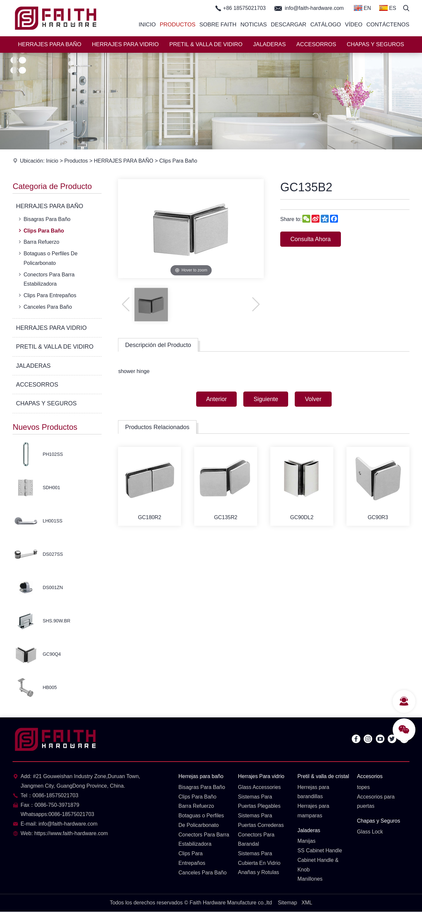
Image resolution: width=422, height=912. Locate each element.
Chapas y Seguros (379, 821)
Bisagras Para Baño (43, 219)
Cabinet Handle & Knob (318, 865)
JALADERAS (269, 44)
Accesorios (370, 776)
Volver (313, 399)
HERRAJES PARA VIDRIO (125, 44)
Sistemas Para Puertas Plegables (259, 801)
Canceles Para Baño (44, 307)
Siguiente (266, 399)
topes (363, 787)
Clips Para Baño (179, 161)
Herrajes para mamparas (313, 811)
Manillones (309, 879)
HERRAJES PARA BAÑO (49, 44)
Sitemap (287, 903)
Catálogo (325, 24)
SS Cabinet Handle (319, 851)
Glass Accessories (259, 787)
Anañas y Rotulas (258, 872)
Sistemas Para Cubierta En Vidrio (259, 858)
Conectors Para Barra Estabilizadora (46, 278)
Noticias (253, 24)
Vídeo (353, 24)
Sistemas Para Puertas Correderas (261, 820)
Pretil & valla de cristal (323, 776)
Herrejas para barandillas (313, 792)
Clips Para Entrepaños (46, 295)
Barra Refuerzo (38, 242)
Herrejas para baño (201, 776)
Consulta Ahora (310, 239)
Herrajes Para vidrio (261, 776)
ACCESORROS (316, 44)
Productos (177, 24)
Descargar (288, 24)
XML (306, 903)
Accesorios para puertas (376, 801)
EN (362, 8)
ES (387, 8)
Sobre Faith (217, 24)
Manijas (306, 841)
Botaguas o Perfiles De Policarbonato (47, 257)
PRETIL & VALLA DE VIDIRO (206, 44)
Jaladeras (308, 830)
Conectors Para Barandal (256, 839)
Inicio (147, 24)
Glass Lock (370, 831)
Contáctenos (387, 24)
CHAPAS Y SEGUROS (375, 44)
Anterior (216, 399)
